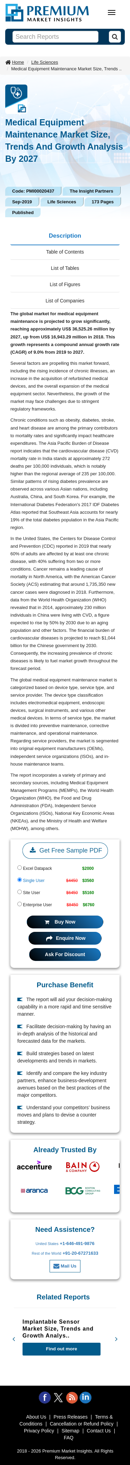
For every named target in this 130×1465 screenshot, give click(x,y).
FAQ (68, 1437)
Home (18, 62)
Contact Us (99, 1430)
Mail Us (64, 1266)
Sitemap (70, 1430)
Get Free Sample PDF (65, 850)
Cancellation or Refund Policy (82, 1424)
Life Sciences (44, 62)
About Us (36, 1417)
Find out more (61, 1348)
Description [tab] (65, 235)
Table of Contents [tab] (65, 252)
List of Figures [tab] (65, 284)
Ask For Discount (65, 954)
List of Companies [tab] (64, 300)
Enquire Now (65, 938)
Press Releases (71, 1417)
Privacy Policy (39, 1430)
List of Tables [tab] (65, 268)
